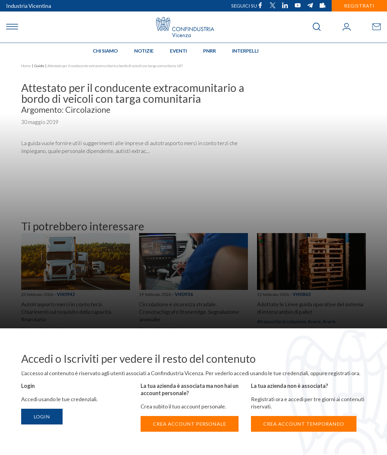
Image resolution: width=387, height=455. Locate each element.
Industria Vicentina (28, 5)
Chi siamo (105, 51)
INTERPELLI (245, 51)
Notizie (144, 51)
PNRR (209, 51)
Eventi (178, 51)
